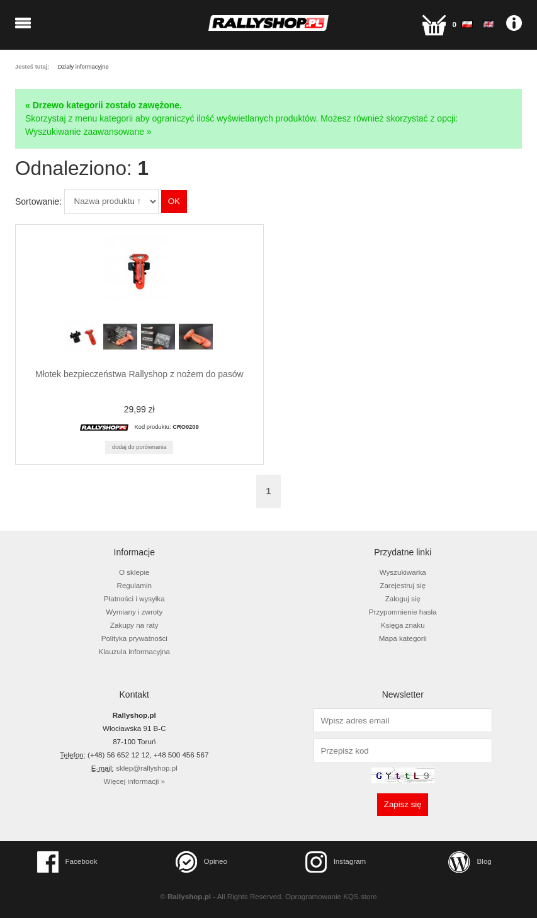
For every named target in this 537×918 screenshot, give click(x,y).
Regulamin (134, 585)
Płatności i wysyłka (134, 598)
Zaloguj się (403, 598)
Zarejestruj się (403, 585)
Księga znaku (403, 625)
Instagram (335, 862)
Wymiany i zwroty (134, 612)
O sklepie (134, 572)
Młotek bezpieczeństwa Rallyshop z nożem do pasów (139, 374)
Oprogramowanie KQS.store (331, 896)
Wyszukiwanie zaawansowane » (88, 132)
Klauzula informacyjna (134, 651)
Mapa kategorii (403, 638)
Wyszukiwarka (403, 572)
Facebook (67, 862)
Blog (470, 862)
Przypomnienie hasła (403, 612)
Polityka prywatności (134, 638)
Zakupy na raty (134, 625)
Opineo (201, 862)
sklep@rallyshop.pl (147, 768)
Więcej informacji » (134, 781)
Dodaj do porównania (139, 447)
